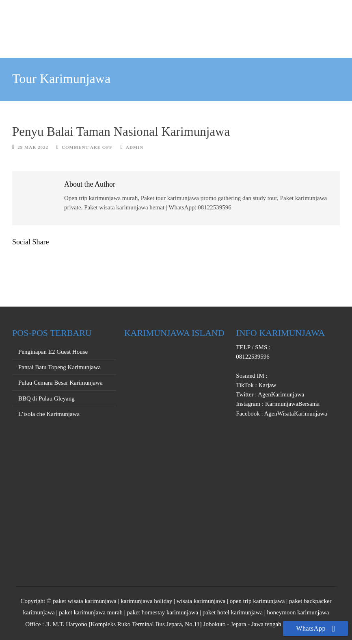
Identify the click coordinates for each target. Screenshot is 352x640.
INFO (251, 40)
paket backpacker (310, 601)
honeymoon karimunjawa (298, 612)
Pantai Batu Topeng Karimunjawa (59, 367)
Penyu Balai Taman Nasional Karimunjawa (121, 131)
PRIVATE (183, 40)
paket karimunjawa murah (91, 612)
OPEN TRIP (141, 40)
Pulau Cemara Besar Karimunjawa (60, 382)
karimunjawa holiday (146, 601)
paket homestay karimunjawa (162, 612)
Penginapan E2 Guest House (53, 351)
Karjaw (266, 385)
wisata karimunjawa (201, 601)
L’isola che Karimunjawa (49, 414)
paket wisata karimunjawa (85, 601)
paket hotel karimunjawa (233, 612)
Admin (135, 147)
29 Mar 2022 (32, 147)
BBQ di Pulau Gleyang (46, 398)
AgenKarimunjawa (280, 394)
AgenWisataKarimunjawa (295, 413)
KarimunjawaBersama (291, 404)
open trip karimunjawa (257, 601)
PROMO (219, 40)
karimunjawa (39, 612)
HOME (103, 40)
